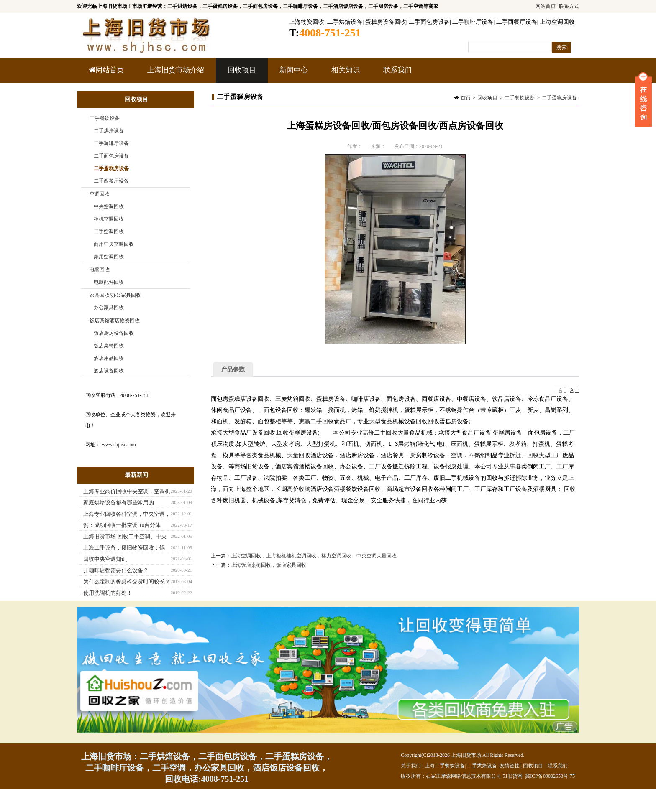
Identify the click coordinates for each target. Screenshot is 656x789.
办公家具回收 (109, 308)
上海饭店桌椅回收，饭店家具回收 (268, 565)
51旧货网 (512, 776)
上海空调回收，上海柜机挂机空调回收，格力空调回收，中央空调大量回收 (314, 556)
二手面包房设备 (429, 22)
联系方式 (569, 6)
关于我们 (411, 766)
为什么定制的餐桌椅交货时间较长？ (126, 581)
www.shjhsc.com (119, 445)
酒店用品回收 (109, 358)
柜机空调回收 (109, 219)
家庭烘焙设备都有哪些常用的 (118, 502)
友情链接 (510, 766)
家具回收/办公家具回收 (115, 295)
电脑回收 (100, 269)
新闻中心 (293, 74)
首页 (466, 98)
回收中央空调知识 (105, 559)
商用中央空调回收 (114, 244)
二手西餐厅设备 (516, 22)
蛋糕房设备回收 (385, 22)
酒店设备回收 (109, 371)
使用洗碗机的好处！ (107, 593)
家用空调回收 (109, 257)
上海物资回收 (306, 22)
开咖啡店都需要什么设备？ (116, 570)
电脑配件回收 (109, 282)
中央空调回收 (109, 206)
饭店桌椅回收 (109, 346)
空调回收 (100, 194)
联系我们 (397, 70)
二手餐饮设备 (520, 98)
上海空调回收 (557, 22)
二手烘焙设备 (344, 22)
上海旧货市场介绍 (175, 70)
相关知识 (344, 74)
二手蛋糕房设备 (559, 98)
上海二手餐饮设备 (445, 766)
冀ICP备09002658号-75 (550, 776)
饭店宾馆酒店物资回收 (115, 320)
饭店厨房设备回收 (114, 333)
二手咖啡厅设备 (472, 22)
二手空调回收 (109, 231)
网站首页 (546, 6)
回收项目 (241, 74)
